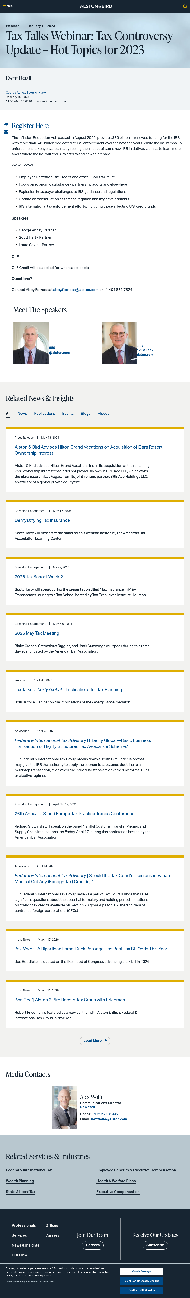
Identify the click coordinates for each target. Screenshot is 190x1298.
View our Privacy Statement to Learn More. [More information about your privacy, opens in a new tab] (31, 1282)
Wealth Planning (20, 1181)
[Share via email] (6, 132)
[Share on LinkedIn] (6, 125)
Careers (52, 1236)
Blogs (85, 414)
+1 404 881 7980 (77, 346)
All (8, 414)
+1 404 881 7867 (166, 342)
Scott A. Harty (156, 329)
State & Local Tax (20, 1192)
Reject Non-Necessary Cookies (141, 1281)
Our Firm (19, 1255)
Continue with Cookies (141, 1290)
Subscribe (155, 1245)
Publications (44, 414)
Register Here (30, 125)
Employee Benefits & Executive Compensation (136, 1170)
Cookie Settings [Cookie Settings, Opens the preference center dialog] (141, 1271)
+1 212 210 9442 (105, 1114)
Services (19, 1236)
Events (68, 414)
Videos (103, 414)
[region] (95, 1280)
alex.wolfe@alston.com (108, 1119)
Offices (51, 1226)
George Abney (67, 332)
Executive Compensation (118, 1192)
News (22, 414)
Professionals (24, 1226)
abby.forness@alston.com (76, 290)
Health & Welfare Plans (116, 1181)
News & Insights (25, 1245)
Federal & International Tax (29, 1170)
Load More (92, 1041)
